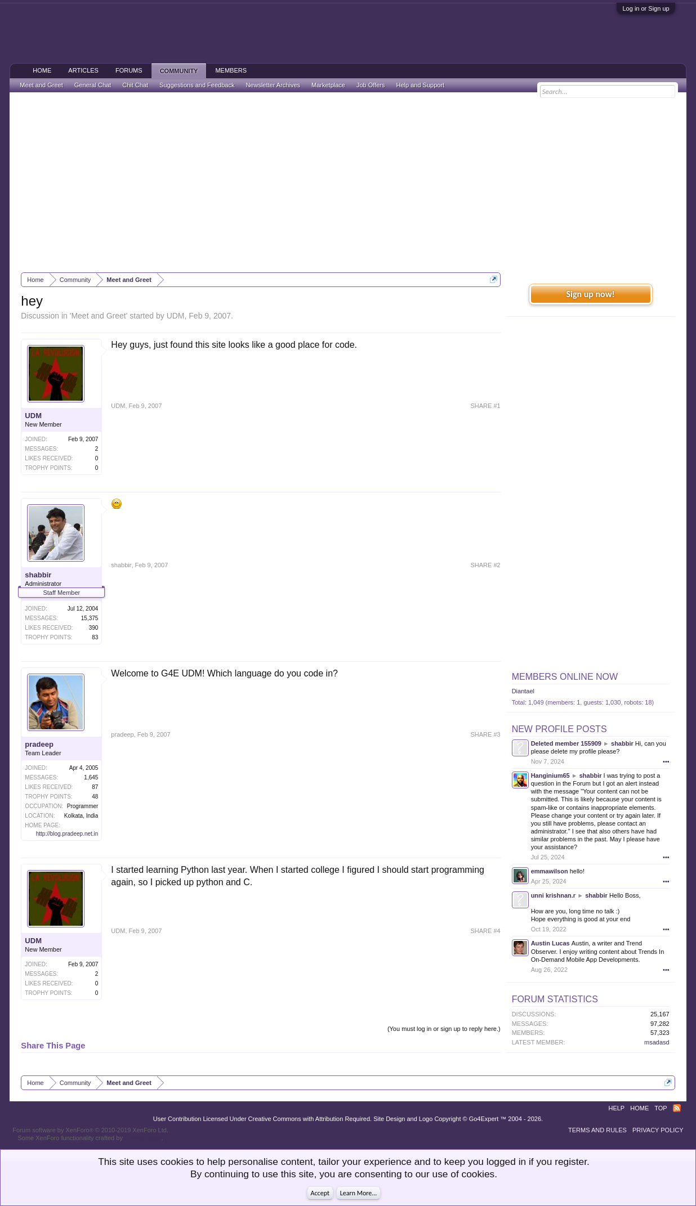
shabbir (38, 575)
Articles (83, 70)
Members (231, 70)
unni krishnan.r (553, 895)
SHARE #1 (485, 405)
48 (95, 796)
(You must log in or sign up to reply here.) (444, 1028)
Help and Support (420, 85)
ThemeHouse (143, 1138)
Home (42, 70)
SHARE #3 (485, 734)
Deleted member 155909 (566, 743)
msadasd (657, 1042)
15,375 (90, 618)
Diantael (523, 691)
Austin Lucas (550, 943)
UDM (176, 315)
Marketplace (328, 85)
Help (616, 1108)
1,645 (91, 777)
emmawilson (549, 871)
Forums (128, 70)
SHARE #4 (485, 930)
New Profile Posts (559, 729)
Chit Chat (135, 85)
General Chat (92, 85)
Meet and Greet (98, 315)
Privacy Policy (658, 1130)
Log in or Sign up (645, 8)
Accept (320, 1193)
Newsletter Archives (273, 85)
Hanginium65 (550, 775)
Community (179, 71)
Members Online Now (565, 677)
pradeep (39, 744)
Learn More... (358, 1193)
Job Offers (370, 85)
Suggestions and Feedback (196, 85)
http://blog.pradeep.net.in (67, 834)
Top (660, 1108)
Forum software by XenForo (90, 1130)
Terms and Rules (597, 1130)
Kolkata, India (81, 816)
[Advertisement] (348, 182)
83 (95, 637)
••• (666, 761)
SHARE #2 (485, 565)
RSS (677, 1108)
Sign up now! (590, 294)
